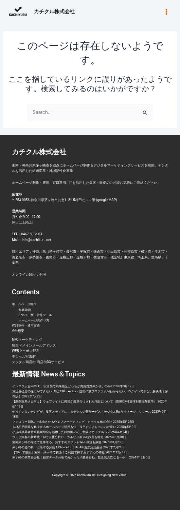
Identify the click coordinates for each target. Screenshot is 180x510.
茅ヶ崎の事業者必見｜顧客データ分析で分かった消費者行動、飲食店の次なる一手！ (70, 457)
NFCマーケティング (27, 339)
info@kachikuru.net (36, 240)
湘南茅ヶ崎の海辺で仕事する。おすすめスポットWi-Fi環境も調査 (57, 442)
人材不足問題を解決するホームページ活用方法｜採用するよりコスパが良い (64, 427)
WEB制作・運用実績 (26, 325)
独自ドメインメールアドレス (34, 345)
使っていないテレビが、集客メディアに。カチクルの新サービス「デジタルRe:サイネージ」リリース (81, 411)
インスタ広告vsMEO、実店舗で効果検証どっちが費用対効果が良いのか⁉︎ (62, 386)
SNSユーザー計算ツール (35, 315)
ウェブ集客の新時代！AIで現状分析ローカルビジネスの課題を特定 (58, 437)
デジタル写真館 (24, 356)
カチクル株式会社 (54, 11)
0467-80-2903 (31, 234)
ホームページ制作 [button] (24, 304)
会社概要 (18, 330)
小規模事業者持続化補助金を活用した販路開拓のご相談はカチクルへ (59, 432)
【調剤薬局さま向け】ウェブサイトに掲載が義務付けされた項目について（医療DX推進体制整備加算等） (84, 401)
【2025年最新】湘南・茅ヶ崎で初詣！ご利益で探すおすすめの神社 (58, 452)
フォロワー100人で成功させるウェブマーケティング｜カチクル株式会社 (62, 422)
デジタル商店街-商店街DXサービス (38, 362)
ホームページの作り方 (34, 320)
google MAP (106, 200)
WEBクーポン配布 (25, 351)
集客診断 (25, 310)
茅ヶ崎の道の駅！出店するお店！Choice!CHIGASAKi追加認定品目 (57, 447)
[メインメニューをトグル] (166, 11)
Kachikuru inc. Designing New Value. (102, 475)
